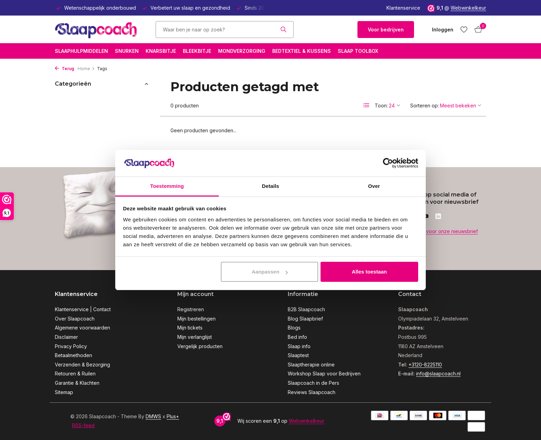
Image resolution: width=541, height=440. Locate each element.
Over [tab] (374, 186)
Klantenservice (403, 8)
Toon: (381, 105)
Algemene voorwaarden (82, 328)
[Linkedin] (438, 216)
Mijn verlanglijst (194, 337)
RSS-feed (83, 425)
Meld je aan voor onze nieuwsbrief (438, 231)
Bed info (297, 337)
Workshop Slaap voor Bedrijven (324, 373)
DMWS (153, 416)
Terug (64, 68)
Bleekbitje (197, 51)
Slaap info (299, 346)
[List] (366, 105)
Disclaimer (66, 337)
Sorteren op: (424, 105)
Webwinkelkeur (468, 8)
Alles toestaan (369, 272)
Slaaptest (298, 355)
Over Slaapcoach (75, 319)
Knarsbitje (161, 51)
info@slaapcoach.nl (438, 373)
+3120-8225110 (425, 364)
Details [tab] (270, 186)
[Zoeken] (225, 29)
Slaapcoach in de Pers (313, 383)
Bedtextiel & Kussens (301, 51)
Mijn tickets (190, 328)
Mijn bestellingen (196, 319)
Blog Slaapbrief (305, 319)
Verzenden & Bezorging (82, 364)
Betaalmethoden (73, 355)
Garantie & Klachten (77, 383)
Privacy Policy (71, 346)
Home (86, 68)
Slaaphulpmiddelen (81, 51)
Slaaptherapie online (311, 364)
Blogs (294, 328)
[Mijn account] (442, 29)
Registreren (190, 309)
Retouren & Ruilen (75, 373)
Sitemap (64, 392)
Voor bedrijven (386, 29)
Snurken (127, 51)
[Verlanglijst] (464, 29)
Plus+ (173, 416)
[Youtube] (426, 216)
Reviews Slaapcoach (311, 392)
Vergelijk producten (200, 346)
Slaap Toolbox (358, 51)
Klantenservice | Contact (83, 309)
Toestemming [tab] (167, 186)
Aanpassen (270, 272)
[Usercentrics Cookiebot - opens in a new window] (388, 163)
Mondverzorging (241, 51)
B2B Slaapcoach (306, 309)
